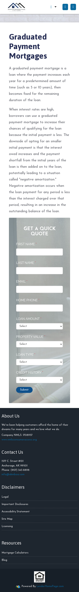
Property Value (30, 337)
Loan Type (25, 355)
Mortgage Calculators (15, 552)
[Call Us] (65, 7)
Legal (5, 497)
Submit (24, 389)
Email (21, 281)
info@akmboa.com (13, 474)
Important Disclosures (15, 504)
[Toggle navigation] (73, 7)
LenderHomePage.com (50, 586)
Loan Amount (28, 319)
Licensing (7, 526)
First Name (26, 244)
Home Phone (27, 300)
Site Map (7, 519)
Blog (4, 560)
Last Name (26, 263)
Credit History (29, 372)
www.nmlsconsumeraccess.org (19, 439)
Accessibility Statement (16, 511)
